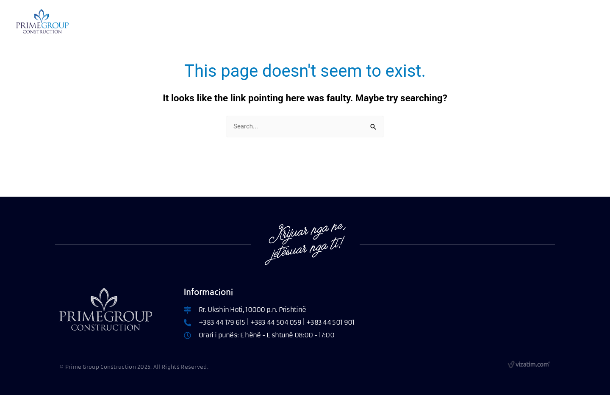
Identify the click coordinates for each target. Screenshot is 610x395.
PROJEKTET (353, 22)
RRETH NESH (169, 22)
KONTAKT (398, 22)
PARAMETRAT (301, 22)
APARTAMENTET (234, 22)
